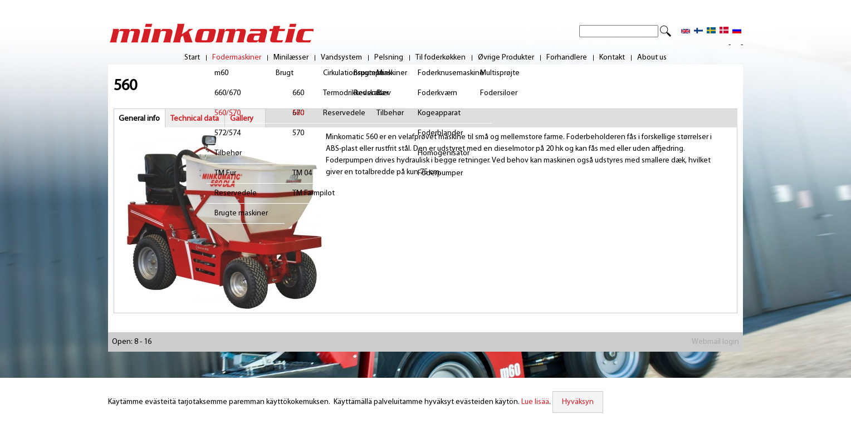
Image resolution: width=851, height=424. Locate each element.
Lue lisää (535, 402)
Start (192, 58)
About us (652, 58)
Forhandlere (566, 58)
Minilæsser (291, 58)
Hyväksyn (578, 402)
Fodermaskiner (236, 58)
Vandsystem (341, 58)
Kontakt (612, 58)
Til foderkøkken (440, 58)
